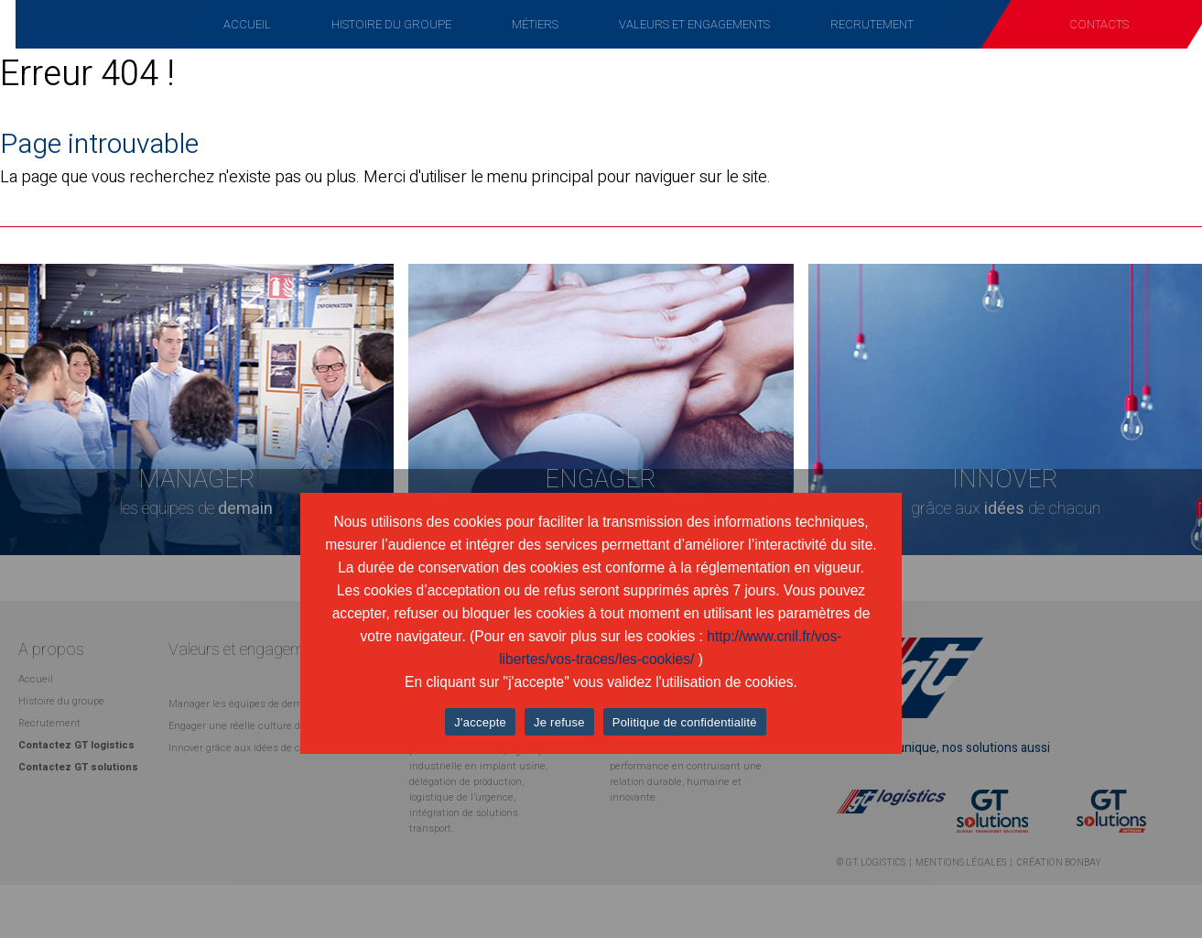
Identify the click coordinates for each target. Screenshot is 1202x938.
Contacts (1099, 24)
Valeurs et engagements (694, 24)
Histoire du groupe (391, 24)
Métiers (535, 24)
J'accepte (480, 722)
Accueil (247, 24)
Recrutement (872, 24)
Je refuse (559, 722)
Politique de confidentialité (684, 722)
